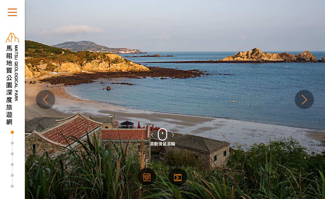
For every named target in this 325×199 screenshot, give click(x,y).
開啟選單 (12, 12)
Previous (45, 99)
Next (304, 99)
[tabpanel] (162, 99)
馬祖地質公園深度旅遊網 (12, 79)
